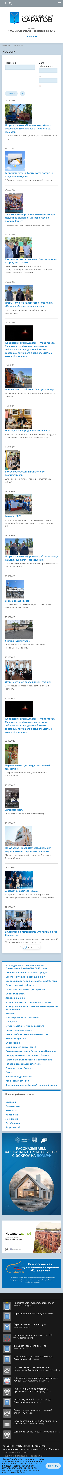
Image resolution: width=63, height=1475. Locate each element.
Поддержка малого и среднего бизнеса (27, 1055)
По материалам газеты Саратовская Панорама (31, 1051)
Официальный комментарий (21, 1047)
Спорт (9, 1072)
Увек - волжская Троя (17, 1081)
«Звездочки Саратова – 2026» (21, 891)
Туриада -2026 (13, 516)
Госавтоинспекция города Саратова (25, 989)
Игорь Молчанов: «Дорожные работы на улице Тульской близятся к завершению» (31, 558)
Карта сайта (21, 1452)
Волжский (11, 1102)
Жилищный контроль (17, 641)
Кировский (12, 1114)
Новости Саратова (16, 1038)
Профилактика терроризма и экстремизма (29, 1059)
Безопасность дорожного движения (25, 977)
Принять (53, 1466)
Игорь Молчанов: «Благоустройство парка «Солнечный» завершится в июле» (28, 304)
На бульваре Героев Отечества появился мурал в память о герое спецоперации (28, 850)
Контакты (8, 1452)
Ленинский (12, 1119)
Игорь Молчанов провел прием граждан (28, 682)
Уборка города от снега (19, 1076)
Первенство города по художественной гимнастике (27, 767)
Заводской (11, 1110)
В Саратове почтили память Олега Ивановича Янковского (31, 934)
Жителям (31, 36)
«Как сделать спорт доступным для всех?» (29, 430)
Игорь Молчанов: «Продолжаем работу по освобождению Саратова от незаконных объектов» (28, 128)
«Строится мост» (14, 810)
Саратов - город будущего (20, 1068)
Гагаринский (13, 1106)
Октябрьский (13, 1123)
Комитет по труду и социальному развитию (29, 1002)
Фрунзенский (13, 1127)
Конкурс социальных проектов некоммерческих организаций (32, 1007)
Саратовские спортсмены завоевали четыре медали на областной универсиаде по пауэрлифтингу (30, 217)
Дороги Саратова (15, 993)
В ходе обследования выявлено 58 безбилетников (25, 473)
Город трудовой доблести (20, 985)
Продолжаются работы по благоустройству (29, 389)
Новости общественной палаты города (27, 1034)
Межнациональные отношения (22, 1017)
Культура (10, 1013)
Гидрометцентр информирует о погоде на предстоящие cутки (29, 175)
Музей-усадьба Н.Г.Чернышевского (25, 1026)
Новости (18, 45)
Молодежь (11, 1021)
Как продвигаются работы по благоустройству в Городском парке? (31, 261)
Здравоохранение (15, 998)
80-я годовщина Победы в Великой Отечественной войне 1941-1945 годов (26, 967)
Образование (13, 1043)
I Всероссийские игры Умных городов (26, 972)
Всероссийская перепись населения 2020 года (31, 981)
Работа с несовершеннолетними (23, 1064)
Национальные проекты (19, 1030)
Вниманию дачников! (17, 601)
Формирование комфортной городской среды (31, 1085)
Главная (6, 45)
